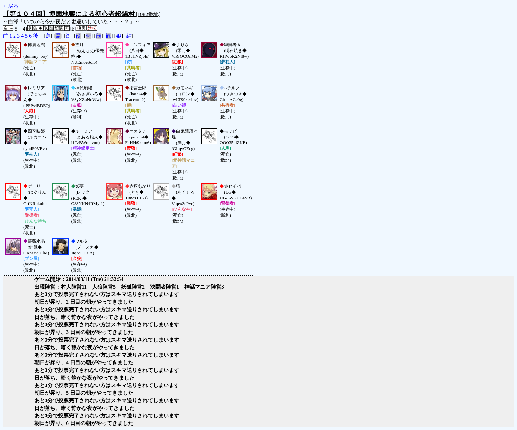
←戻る (10, 6)
